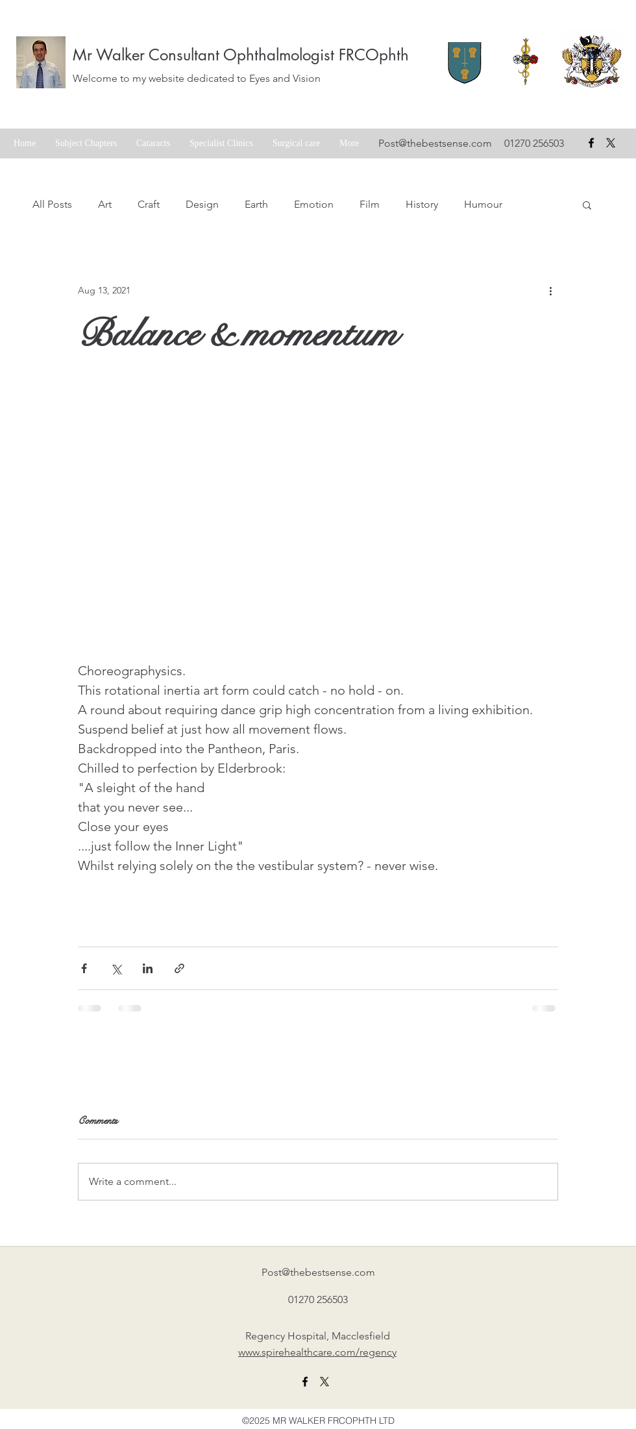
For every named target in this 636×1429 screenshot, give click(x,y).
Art (105, 204)
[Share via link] (179, 968)
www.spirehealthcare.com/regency (317, 1352)
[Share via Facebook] (84, 968)
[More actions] (550, 290)
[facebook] (591, 142)
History (422, 204)
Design (202, 204)
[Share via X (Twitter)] (116, 968)
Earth (256, 204)
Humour (483, 204)
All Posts (52, 204)
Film (370, 204)
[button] (587, 204)
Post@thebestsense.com (435, 143)
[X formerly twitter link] (324, 1381)
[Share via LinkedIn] (147, 968)
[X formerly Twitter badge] (610, 142)
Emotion (314, 204)
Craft (149, 204)
